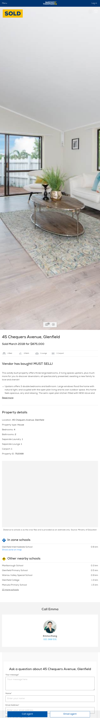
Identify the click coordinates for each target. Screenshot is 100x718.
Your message (11, 675)
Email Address (11, 705)
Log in (94, 3)
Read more (7, 398)
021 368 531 (50, 640)
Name (8, 694)
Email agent (70, 714)
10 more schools (10, 590)
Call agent (27, 714)
